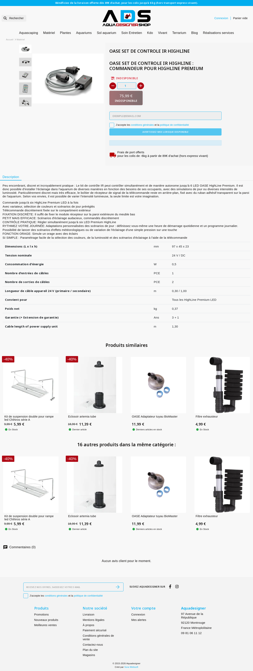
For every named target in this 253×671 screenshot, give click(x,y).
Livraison (88, 614)
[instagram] (176, 587)
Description (11, 177)
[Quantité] (126, 85)
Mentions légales (93, 620)
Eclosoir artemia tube (82, 416)
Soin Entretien (131, 33)
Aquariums (84, 33)
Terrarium (179, 33)
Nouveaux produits (46, 620)
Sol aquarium (106, 33)
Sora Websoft (131, 667)
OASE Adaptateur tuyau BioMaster (154, 416)
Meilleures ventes (45, 625)
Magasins (89, 655)
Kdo (150, 33)
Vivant (162, 33)
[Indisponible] (126, 98)
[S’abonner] (118, 587)
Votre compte (143, 608)
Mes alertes (138, 620)
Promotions (41, 614)
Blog (194, 33)
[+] (140, 85)
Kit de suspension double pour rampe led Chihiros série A (29, 418)
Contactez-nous (93, 644)
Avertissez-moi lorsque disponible (165, 131)
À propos (88, 625)
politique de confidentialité (174, 125)
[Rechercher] (14, 18)
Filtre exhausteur (207, 416)
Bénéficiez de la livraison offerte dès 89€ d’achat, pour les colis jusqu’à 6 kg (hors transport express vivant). (126, 3)
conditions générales (142, 125)
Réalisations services (218, 33)
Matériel (49, 33)
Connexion (138, 614)
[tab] (11, 177)
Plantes (65, 33)
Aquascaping (28, 33)
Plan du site (90, 649)
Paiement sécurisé (94, 630)
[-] (112, 85)
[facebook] (170, 587)
